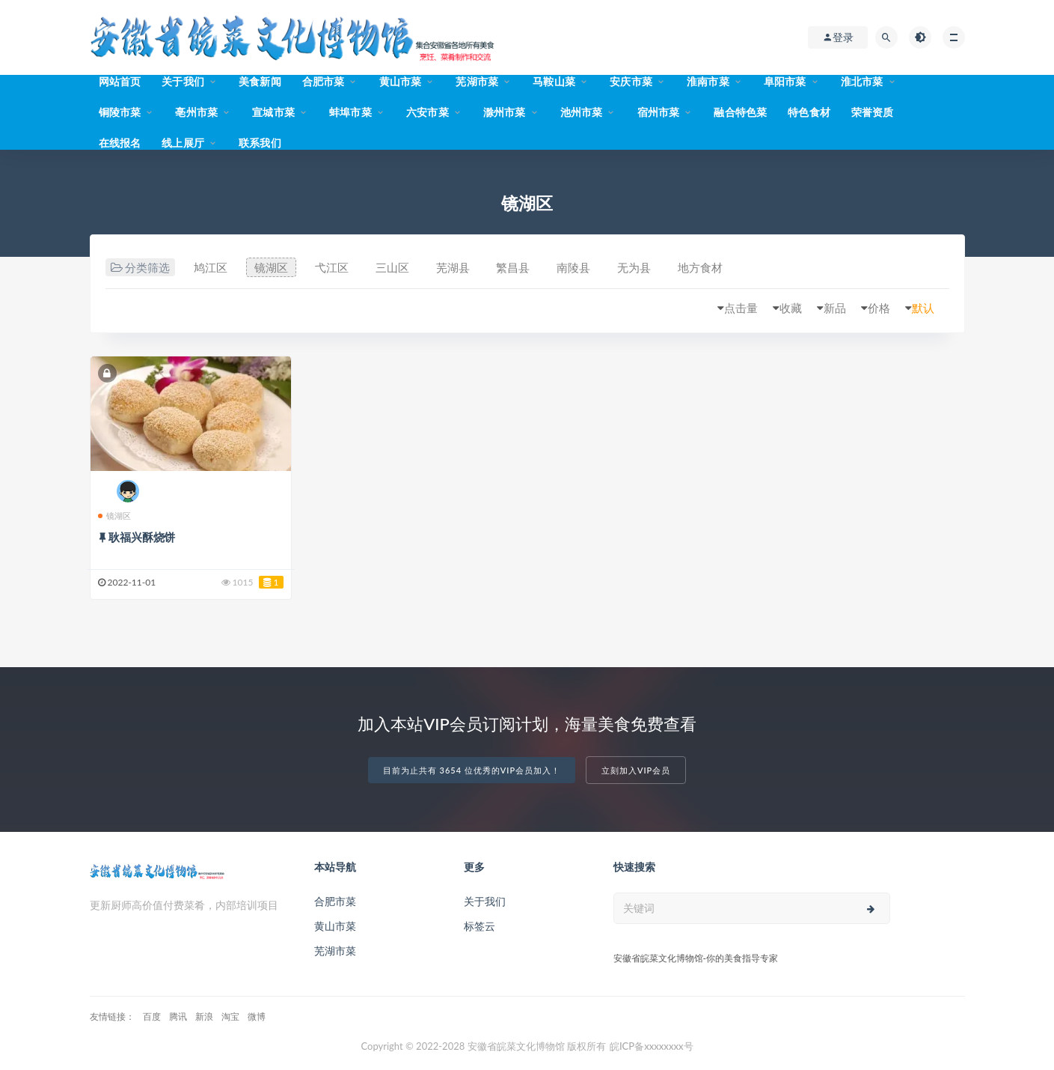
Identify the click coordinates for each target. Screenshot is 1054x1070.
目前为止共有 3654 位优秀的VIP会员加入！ (471, 770)
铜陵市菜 (120, 112)
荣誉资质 (872, 112)
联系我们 (260, 142)
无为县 (634, 267)
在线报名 (120, 142)
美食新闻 (260, 81)
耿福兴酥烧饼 (141, 537)
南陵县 (573, 267)
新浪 (204, 1016)
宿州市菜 (658, 112)
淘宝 (230, 1016)
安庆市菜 (631, 81)
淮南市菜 (708, 81)
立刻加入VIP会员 (635, 770)
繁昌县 (513, 267)
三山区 (392, 267)
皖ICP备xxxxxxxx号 (651, 1046)
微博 (257, 1016)
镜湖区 (271, 267)
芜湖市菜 (477, 81)
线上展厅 (183, 142)
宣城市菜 (273, 112)
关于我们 (183, 81)
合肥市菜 (323, 81)
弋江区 (332, 267)
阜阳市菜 (785, 81)
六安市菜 (427, 112)
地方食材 (700, 267)
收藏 (790, 307)
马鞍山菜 (554, 81)
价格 (879, 307)
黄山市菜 (400, 81)
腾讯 (178, 1016)
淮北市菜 (862, 81)
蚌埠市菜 (350, 112)
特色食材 (809, 112)
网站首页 (120, 81)
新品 (835, 307)
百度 (152, 1016)
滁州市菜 (504, 112)
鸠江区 (210, 267)
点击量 (741, 307)
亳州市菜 (196, 112)
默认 (923, 307)
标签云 (479, 925)
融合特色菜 (740, 112)
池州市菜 (581, 112)
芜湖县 (453, 267)
